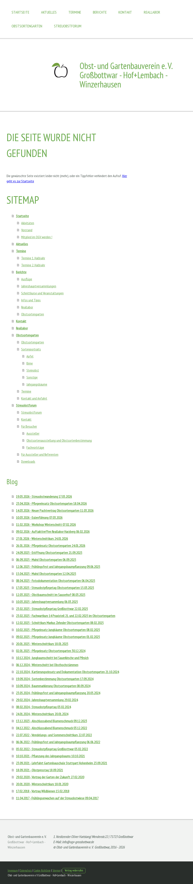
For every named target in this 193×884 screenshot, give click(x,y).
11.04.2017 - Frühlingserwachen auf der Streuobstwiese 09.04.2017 (57, 798)
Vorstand (26, 230)
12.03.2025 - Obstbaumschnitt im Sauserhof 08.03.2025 (50, 594)
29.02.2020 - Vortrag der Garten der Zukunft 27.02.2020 (50, 777)
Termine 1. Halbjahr (33, 258)
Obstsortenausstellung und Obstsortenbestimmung (59, 440)
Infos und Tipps (31, 300)
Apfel (29, 356)
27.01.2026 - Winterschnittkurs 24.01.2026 (42, 538)
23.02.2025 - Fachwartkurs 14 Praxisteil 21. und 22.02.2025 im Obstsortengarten (65, 616)
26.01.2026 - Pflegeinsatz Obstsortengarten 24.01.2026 (50, 545)
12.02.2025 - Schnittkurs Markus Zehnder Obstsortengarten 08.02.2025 (60, 623)
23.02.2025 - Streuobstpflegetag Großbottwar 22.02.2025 (52, 609)
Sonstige (32, 377)
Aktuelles (49, 12)
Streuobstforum (67, 25)
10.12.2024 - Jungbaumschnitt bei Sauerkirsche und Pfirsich (52, 658)
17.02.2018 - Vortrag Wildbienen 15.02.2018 (42, 791)
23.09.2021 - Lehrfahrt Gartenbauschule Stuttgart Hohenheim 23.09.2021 (61, 763)
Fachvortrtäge (35, 447)
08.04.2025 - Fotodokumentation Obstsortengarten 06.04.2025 (55, 580)
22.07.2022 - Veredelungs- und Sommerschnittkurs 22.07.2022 (54, 735)
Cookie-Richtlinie (42, 870)
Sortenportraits (31, 349)
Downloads (28, 461)
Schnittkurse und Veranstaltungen (42, 293)
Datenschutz (26, 870)
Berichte (100, 12)
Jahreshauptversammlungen (38, 286)
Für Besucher (29, 426)
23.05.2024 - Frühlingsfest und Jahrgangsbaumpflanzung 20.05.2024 (58, 693)
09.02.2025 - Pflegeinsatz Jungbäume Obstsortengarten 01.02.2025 (58, 637)
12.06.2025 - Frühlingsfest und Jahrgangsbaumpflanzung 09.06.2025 (58, 566)
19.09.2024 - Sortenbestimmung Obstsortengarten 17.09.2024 (54, 679)
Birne (29, 363)
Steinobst (32, 370)
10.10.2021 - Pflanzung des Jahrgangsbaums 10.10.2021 (50, 756)
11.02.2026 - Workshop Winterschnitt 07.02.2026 (46, 524)
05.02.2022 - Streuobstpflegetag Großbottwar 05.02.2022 (52, 749)
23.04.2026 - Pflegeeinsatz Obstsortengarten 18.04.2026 (51, 503)
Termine (74, 12)
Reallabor (152, 12)
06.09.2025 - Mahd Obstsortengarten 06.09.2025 (46, 559)
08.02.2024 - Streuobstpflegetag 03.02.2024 (43, 707)
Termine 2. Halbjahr (33, 265)
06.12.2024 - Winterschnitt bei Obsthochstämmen (47, 665)
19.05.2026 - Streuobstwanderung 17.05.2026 (44, 496)
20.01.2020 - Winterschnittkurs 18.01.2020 (42, 784)
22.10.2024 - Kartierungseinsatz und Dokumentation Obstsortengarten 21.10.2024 (67, 672)
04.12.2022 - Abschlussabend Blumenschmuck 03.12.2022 (51, 728)
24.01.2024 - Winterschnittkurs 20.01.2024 (42, 714)
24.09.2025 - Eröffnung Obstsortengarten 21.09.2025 (49, 552)
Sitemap (56, 870)
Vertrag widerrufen (74, 870)
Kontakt (125, 12)
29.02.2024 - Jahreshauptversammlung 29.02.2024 (47, 700)
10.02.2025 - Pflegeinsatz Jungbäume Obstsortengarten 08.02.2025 (58, 630)
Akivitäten (27, 223)
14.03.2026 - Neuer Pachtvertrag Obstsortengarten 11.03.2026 (55, 510)
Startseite (20, 12)
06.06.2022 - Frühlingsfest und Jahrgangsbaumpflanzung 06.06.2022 (58, 742)
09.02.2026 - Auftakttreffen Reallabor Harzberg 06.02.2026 (53, 531)
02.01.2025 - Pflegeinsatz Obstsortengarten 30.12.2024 (50, 651)
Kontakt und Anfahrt (34, 398)
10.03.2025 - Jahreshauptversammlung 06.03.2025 (47, 601)
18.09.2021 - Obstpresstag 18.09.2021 (39, 770)
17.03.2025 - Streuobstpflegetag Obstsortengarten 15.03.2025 (55, 587)
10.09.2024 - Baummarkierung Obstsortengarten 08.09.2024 (53, 686)
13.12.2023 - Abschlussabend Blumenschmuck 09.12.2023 (51, 721)
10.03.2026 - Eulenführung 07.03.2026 (39, 517)
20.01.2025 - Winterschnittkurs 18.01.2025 (42, 644)
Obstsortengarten (27, 25)
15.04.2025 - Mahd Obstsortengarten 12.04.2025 (46, 573)
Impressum (13, 870)
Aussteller (32, 433)
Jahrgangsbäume (36, 384)
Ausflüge (26, 279)
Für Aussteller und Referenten (39, 454)
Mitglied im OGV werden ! (36, 237)
